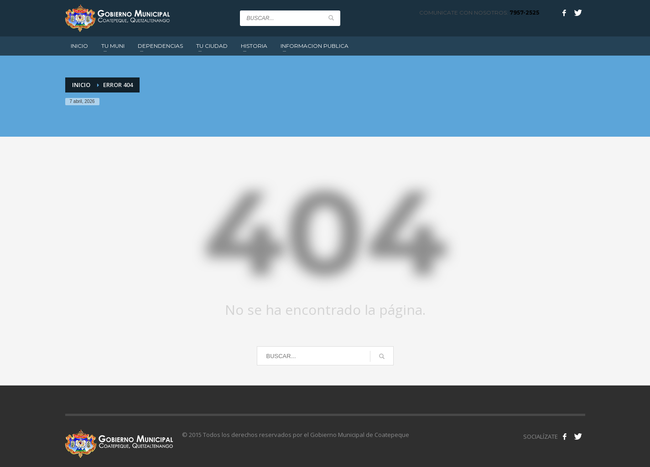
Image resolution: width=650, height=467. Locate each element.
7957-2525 (524, 12)
